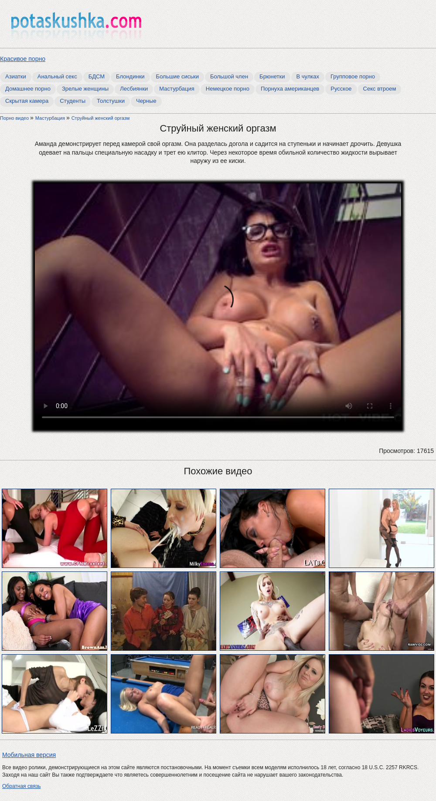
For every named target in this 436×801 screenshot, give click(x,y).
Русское (340, 88)
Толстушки (111, 101)
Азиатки (15, 76)
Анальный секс (57, 76)
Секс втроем (379, 88)
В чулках (308, 76)
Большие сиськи (177, 76)
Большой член (229, 76)
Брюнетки (272, 76)
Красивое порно (22, 58)
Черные (146, 101)
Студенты (72, 101)
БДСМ (97, 76)
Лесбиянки (134, 88)
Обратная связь (21, 786)
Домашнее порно (28, 88)
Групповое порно (352, 76)
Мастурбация (176, 88)
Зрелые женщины (85, 88)
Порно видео (15, 118)
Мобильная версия (29, 754)
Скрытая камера (26, 101)
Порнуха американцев (290, 88)
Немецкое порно (227, 88)
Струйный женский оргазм (101, 118)
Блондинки (130, 76)
